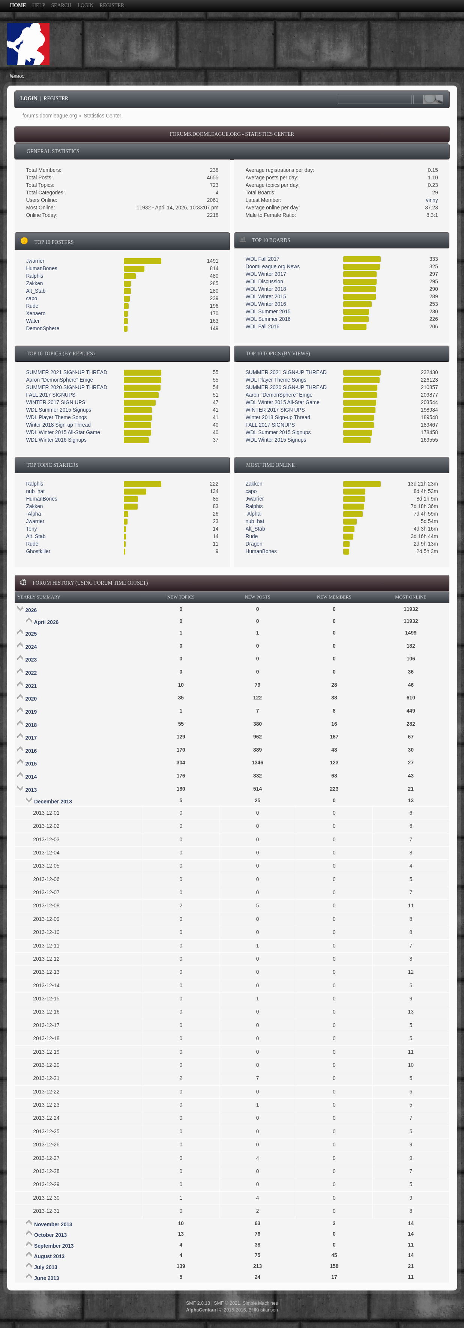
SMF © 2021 (227, 1303)
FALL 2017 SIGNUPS (50, 395)
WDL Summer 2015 (268, 311)
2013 (31, 790)
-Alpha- (34, 514)
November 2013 (53, 1224)
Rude (32, 306)
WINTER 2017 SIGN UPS (55, 402)
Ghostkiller (38, 551)
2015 (31, 764)
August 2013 (49, 1256)
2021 (31, 686)
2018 (31, 725)
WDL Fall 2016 (262, 326)
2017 (31, 738)
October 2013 (50, 1235)
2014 (31, 777)
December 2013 (53, 802)
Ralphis (34, 276)
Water (32, 321)
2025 (31, 634)
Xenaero (35, 313)
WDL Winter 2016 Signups (56, 440)
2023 (31, 660)
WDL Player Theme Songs (56, 417)
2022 (31, 673)
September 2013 (54, 1246)
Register (56, 98)
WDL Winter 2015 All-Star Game (63, 432)
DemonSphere (42, 328)
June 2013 (46, 1278)
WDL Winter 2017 (266, 274)
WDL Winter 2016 (266, 304)
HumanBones (41, 268)
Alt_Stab (35, 291)
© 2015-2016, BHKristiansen (232, 1310)
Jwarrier (35, 261)
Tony (31, 529)
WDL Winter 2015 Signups (276, 440)
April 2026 (46, 622)
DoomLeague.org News (273, 266)
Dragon (254, 544)
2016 (31, 751)
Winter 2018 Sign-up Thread (58, 425)
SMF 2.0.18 (198, 1303)
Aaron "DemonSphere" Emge (59, 380)
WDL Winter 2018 (266, 289)
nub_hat (35, 491)
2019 (31, 712)
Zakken (34, 283)
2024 (31, 647)
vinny (432, 200)
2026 (31, 610)
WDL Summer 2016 (268, 319)
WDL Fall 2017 (262, 259)
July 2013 (45, 1267)
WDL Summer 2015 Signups (58, 410)
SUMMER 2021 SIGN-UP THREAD (66, 372)
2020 (31, 699)
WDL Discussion (264, 281)
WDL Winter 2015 (266, 296)
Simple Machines (260, 1303)
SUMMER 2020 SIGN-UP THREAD (66, 387)
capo (31, 298)
